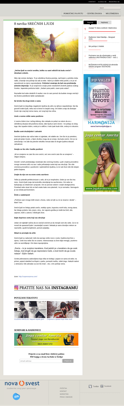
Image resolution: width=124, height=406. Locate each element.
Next (77, 309)
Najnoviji (90, 23)
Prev (15, 309)
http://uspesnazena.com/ (28, 276)
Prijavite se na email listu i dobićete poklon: (46, 354)
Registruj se (114, 2)
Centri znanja (94, 13)
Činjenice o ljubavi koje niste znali (59, 319)
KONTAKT (63, 391)
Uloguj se (102, 2)
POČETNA (63, 388)
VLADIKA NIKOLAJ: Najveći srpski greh (29, 319)
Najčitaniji (104, 22)
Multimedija (112, 13)
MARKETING (64, 394)
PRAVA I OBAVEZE (66, 397)
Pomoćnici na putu (73, 13)
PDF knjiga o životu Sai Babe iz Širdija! (46, 357)
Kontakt (92, 2)
